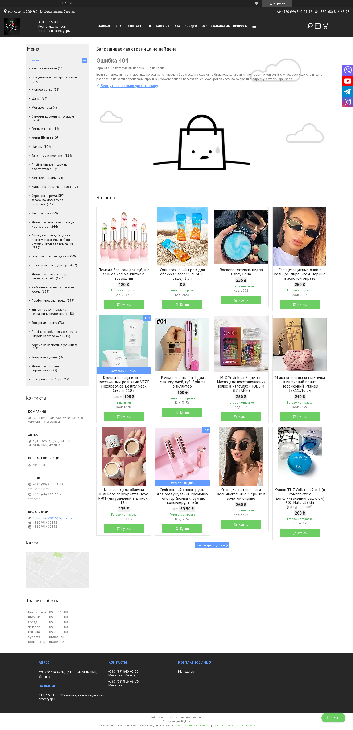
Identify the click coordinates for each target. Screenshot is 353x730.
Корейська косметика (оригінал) (54, 345)
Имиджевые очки (44, 68)
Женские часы (42, 107)
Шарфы (37, 146)
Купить (126, 304)
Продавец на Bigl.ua (176, 721)
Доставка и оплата (164, 26)
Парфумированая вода (49, 300)
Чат (333, 718)
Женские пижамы (44, 178)
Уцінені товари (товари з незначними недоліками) (49, 311)
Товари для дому (44, 323)
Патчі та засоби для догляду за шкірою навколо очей (54, 333)
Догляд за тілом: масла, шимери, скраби (49, 276)
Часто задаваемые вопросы (225, 26)
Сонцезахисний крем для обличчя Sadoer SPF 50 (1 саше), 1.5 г (182, 274)
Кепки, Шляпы (41, 137)
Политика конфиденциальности (234, 725)
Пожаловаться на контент (193, 725)
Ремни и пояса (42, 129)
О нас (119, 26)
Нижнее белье (42, 89)
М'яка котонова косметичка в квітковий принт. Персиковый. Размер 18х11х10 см (300, 384)
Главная (103, 26)
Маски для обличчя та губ (50, 187)
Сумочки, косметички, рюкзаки (53, 116)
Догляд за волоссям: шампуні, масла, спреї (53, 224)
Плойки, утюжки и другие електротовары (50, 166)
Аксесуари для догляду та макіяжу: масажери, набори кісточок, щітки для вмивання (52, 239)
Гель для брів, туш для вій (50, 256)
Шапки (36, 98)
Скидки (191, 26)
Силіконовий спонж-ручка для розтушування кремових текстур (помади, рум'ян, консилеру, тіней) (182, 496)
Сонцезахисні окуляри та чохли (54, 77)
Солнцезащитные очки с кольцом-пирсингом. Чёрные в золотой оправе (299, 274)
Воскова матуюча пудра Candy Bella (241, 272)
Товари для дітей (45, 357)
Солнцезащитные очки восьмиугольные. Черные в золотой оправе (241, 494)
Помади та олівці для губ (50, 265)
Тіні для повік (41, 213)
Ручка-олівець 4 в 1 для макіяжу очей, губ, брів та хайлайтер (182, 382)
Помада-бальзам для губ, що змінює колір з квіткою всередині (123, 274)
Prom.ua (197, 717)
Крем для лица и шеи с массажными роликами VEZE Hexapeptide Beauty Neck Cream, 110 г (124, 384)
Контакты (136, 26)
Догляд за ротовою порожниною (46, 368)
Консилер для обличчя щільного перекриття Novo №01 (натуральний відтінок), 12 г (124, 496)
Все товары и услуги (210, 545)
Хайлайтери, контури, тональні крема (53, 289)
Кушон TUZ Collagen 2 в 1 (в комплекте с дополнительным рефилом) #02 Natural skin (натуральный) (300, 498)
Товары (33, 60)
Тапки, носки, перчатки (47, 155)
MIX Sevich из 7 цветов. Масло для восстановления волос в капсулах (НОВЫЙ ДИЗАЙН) (241, 384)
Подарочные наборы (47, 379)
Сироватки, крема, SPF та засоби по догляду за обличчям (49, 200)
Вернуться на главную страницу (129, 85)
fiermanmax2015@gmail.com (53, 518)
